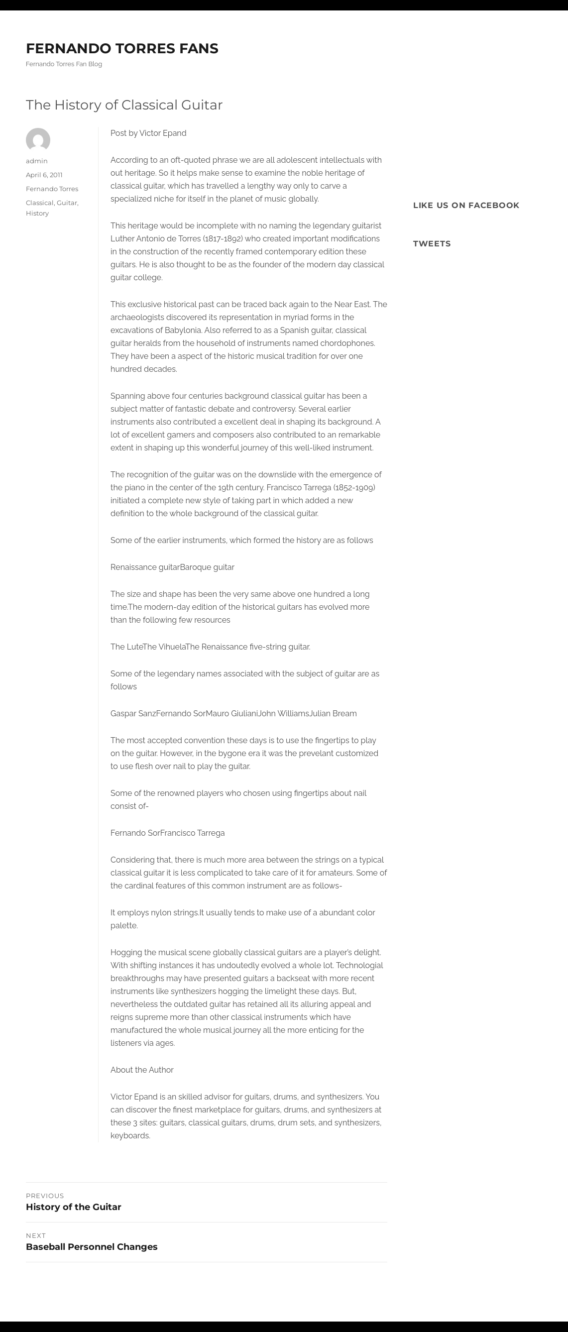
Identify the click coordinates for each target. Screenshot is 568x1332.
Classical (40, 203)
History (37, 213)
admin (37, 161)
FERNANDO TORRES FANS (122, 48)
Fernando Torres (52, 189)
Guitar (67, 203)
